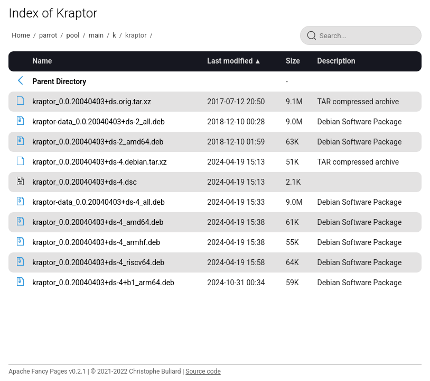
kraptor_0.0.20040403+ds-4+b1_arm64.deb (103, 282)
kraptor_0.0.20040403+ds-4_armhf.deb (96, 242)
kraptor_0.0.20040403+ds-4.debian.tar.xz (99, 162)
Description (336, 61)
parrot (48, 35)
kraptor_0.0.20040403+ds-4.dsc (84, 182)
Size (293, 61)
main (96, 35)
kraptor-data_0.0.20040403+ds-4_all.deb (98, 202)
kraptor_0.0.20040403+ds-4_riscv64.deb (98, 262)
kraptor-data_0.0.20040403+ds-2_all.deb (98, 121)
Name (42, 61)
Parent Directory (59, 81)
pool (72, 35)
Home (21, 35)
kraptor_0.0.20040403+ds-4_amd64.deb (97, 222)
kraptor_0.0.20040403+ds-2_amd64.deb (97, 142)
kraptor (135, 35)
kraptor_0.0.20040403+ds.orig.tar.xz (91, 101)
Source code (202, 371)
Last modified (230, 61)
